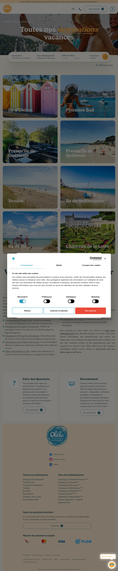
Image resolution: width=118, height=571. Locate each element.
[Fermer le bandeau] (105, 258)
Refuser (27, 311)
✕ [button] (114, 555)
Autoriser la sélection (59, 311)
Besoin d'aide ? (107, 556)
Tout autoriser (90, 311)
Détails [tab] (59, 265)
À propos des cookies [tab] (91, 265)
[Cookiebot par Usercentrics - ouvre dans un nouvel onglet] (91, 258)
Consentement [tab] (27, 265)
